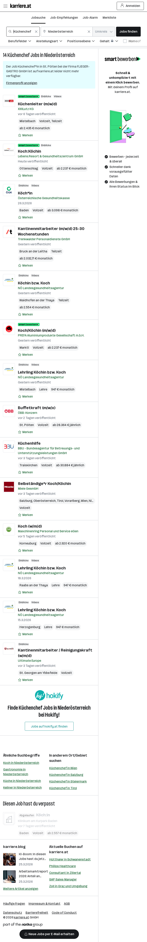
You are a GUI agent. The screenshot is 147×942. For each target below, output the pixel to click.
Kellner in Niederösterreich (22, 787)
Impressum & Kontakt (44, 903)
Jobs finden (128, 31)
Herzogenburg (29, 627)
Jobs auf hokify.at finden (49, 726)
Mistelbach (27, 121)
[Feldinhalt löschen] (36, 32)
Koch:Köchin (29, 151)
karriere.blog (14, 847)
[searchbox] (23, 32)
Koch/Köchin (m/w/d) (36, 330)
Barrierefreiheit (37, 913)
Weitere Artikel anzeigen (20, 889)
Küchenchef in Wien (63, 768)
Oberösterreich (44, 501)
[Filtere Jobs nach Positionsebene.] (83, 41)
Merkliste (109, 17)
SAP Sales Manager (63, 879)
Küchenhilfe (29, 443)
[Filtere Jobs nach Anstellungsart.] (51, 41)
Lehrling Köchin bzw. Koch (42, 372)
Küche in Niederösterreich (22, 781)
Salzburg (25, 501)
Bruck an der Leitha (33, 251)
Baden (24, 210)
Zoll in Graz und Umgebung (68, 886)
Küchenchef (18, 55)
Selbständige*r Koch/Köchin (44, 483)
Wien (84, 501)
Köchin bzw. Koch (34, 283)
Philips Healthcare (62, 866)
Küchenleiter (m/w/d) (37, 104)
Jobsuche (38, 17)
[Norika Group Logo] (23, 925)
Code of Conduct (64, 913)
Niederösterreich (59, 55)
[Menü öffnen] (5, 5)
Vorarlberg (72, 501)
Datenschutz (12, 913)
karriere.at (58, 852)
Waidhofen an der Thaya (36, 300)
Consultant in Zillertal (65, 873)
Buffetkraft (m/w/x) (36, 407)
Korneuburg (27, 543)
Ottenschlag (28, 168)
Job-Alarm (90, 17)
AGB (67, 903)
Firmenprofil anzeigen (21, 83)
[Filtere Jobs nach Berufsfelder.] (22, 41)
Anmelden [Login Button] (130, 6)
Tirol (60, 501)
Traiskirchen (28, 465)
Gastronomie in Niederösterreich (15, 772)
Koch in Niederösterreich (21, 763)
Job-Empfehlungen (64, 17)
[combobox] (23, 32)
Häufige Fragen (14, 903)
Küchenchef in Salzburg (66, 775)
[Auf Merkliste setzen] (25, 135)
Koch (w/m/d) (30, 526)
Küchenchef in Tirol (63, 788)
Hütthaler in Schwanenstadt (70, 859)
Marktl (24, 347)
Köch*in (25, 193)
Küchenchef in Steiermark (68, 781)
